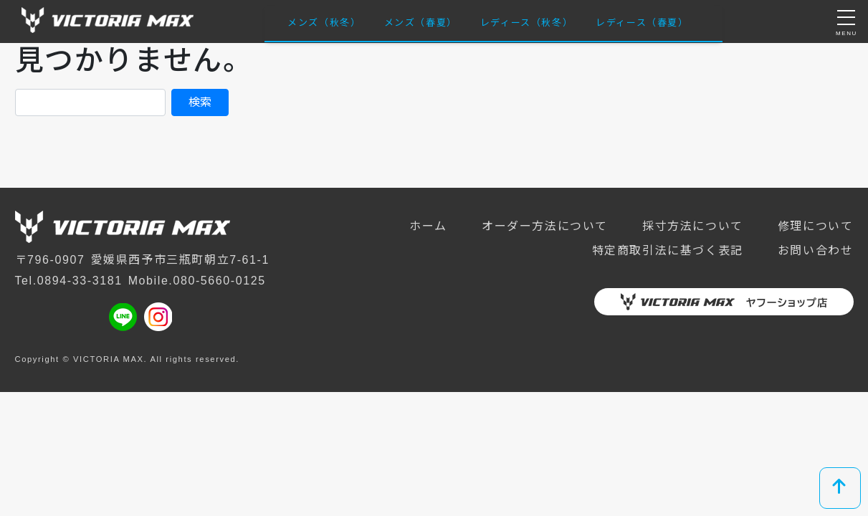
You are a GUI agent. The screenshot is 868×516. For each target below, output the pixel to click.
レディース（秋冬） (526, 22)
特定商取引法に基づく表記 (667, 250)
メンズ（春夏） (420, 22)
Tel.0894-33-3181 (69, 280)
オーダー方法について (545, 226)
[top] (840, 488)
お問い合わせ (816, 250)
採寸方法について (692, 226)
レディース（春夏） (642, 22)
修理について (816, 226)
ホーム (428, 226)
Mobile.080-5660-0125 (197, 280)
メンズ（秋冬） (324, 22)
